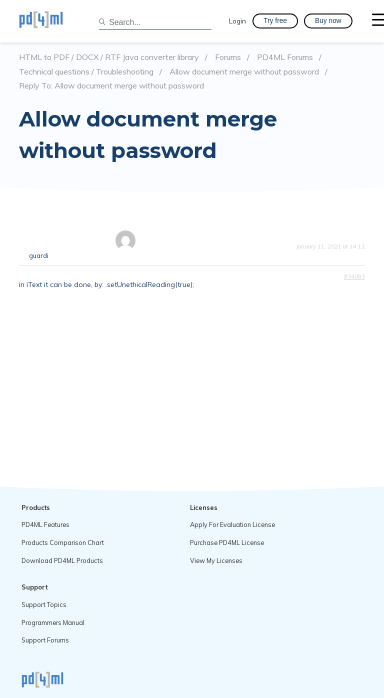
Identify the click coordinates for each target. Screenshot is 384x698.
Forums (228, 57)
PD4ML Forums (285, 57)
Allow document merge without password (244, 71)
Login (237, 20)
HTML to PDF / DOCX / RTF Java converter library (109, 57)
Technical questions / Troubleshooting (86, 71)
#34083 (354, 276)
